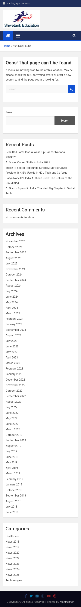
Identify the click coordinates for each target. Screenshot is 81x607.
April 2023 (12, 357)
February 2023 (14, 368)
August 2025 (13, 258)
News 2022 (12, 558)
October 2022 (14, 390)
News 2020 (12, 552)
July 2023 (11, 341)
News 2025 (12, 574)
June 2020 (12, 424)
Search (71, 89)
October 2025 (14, 247)
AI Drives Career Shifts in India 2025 (28, 162)
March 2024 (13, 313)
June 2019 (12, 457)
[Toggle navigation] (18, 35)
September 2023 (16, 329)
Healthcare (12, 536)
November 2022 (15, 385)
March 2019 (13, 473)
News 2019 (12, 547)
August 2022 (13, 401)
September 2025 (16, 252)
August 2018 (13, 501)
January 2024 (14, 324)
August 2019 (13, 446)
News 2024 (12, 569)
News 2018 (12, 541)
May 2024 (11, 302)
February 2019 (14, 479)
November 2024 (15, 269)
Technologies (14, 580)
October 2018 (14, 490)
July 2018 (11, 506)
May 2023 (11, 352)
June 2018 (12, 512)
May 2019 (11, 462)
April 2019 (12, 468)
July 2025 (11, 263)
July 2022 (11, 407)
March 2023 (13, 363)
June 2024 (12, 296)
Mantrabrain (67, 601)
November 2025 (15, 241)
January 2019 (14, 484)
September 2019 (16, 440)
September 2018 (16, 495)
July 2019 (11, 451)
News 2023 (12, 563)
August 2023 (13, 335)
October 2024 (14, 274)
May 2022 (11, 418)
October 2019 (14, 435)
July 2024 (11, 291)
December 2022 (15, 379)
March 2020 (13, 429)
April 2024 (12, 307)
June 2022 (12, 412)
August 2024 (13, 285)
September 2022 (16, 396)
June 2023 (12, 346)
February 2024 (14, 318)
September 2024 (16, 280)
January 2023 (14, 374)
